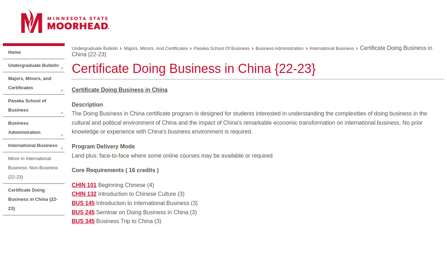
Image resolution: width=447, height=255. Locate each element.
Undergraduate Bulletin (33, 65)
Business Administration (24, 127)
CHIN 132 (84, 194)
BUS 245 (83, 212)
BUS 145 (83, 203)
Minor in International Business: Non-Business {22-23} (33, 168)
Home (14, 52)
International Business (32, 145)
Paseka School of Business (27, 105)
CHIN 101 (84, 185)
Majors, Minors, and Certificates (29, 83)
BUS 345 (83, 221)
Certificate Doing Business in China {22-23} (33, 199)
